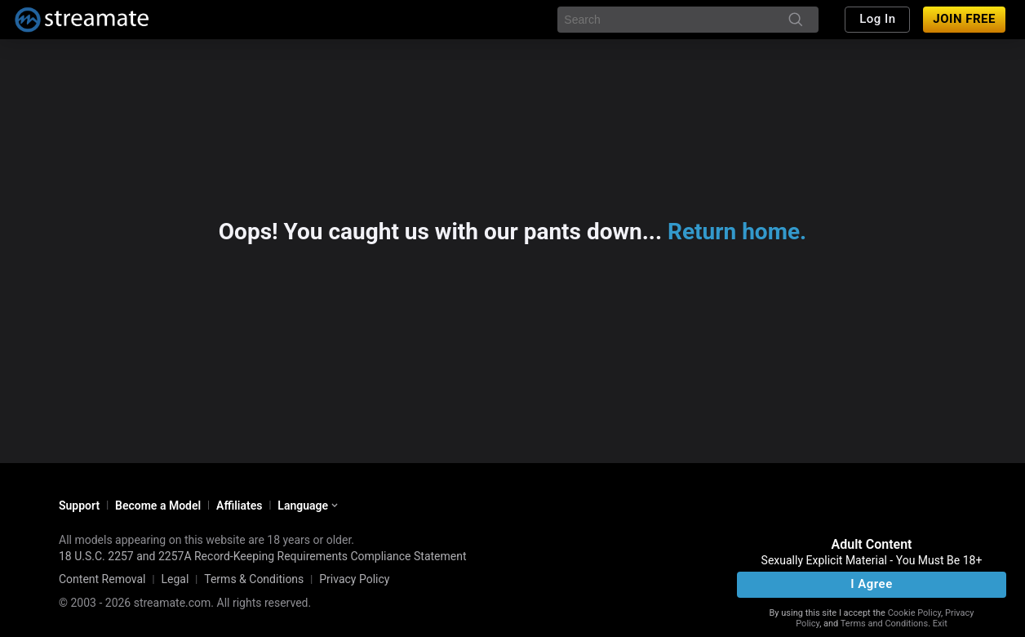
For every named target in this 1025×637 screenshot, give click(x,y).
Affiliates (239, 505)
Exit (940, 623)
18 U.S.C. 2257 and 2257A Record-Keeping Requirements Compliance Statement (263, 556)
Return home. (737, 231)
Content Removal (102, 579)
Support (79, 505)
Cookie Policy (914, 613)
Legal (175, 579)
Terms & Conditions (254, 579)
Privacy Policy (354, 579)
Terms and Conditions (884, 623)
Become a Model (158, 505)
